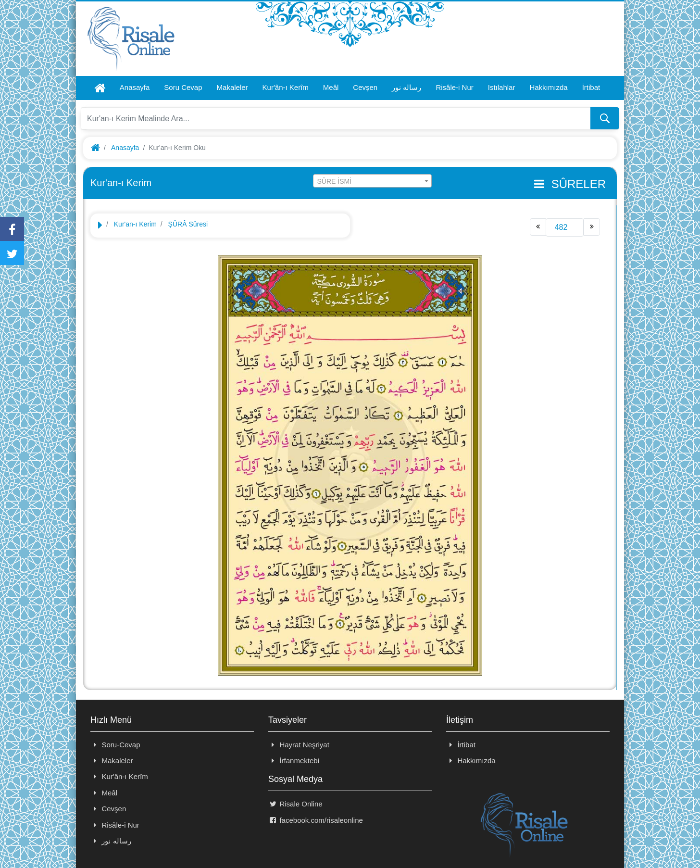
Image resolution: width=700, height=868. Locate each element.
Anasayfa (135, 87)
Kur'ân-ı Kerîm (285, 87)
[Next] (592, 227)
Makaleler (232, 87)
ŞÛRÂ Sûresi (188, 224)
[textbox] (372, 181)
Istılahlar (501, 87)
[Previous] (538, 227)
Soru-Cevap (115, 745)
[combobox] (372, 181)
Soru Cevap (183, 87)
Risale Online (295, 804)
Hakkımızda (548, 87)
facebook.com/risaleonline (315, 820)
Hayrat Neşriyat (298, 745)
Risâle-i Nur (454, 87)
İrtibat (591, 87)
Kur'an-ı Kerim (135, 224)
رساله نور (406, 87)
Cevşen (365, 87)
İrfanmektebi (293, 760)
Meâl (331, 87)
